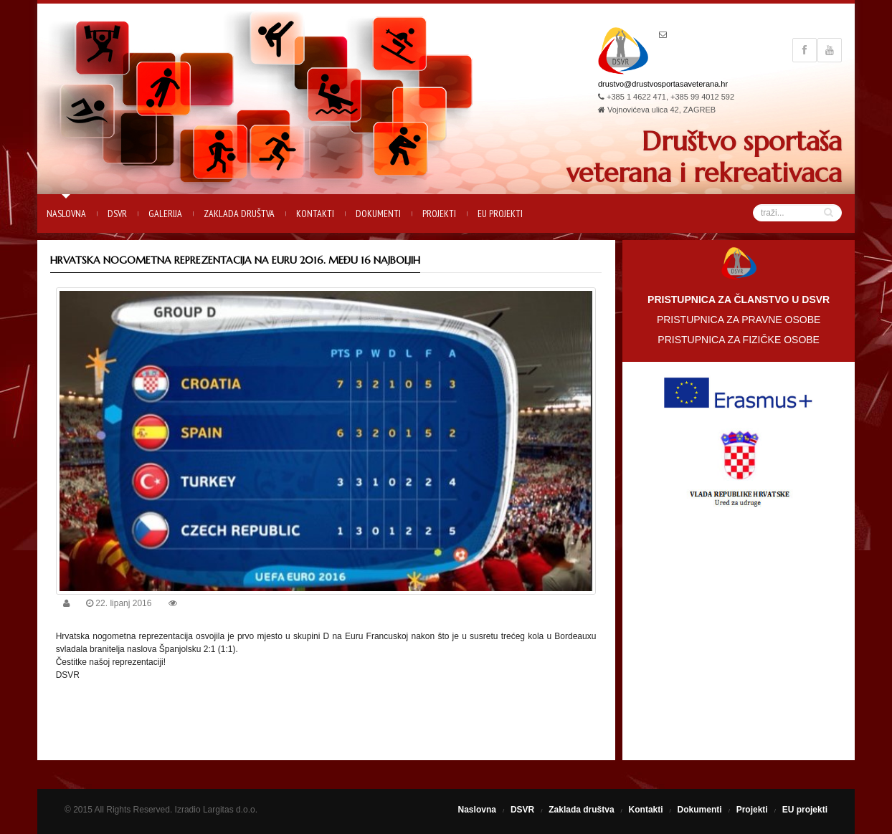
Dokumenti (378, 213)
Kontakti (315, 213)
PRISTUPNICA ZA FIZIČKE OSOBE (739, 339)
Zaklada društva (239, 213)
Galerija (165, 213)
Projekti (439, 213)
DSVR (117, 213)
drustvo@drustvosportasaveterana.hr (663, 84)
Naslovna (66, 213)
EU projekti (500, 213)
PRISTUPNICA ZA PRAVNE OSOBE (738, 319)
